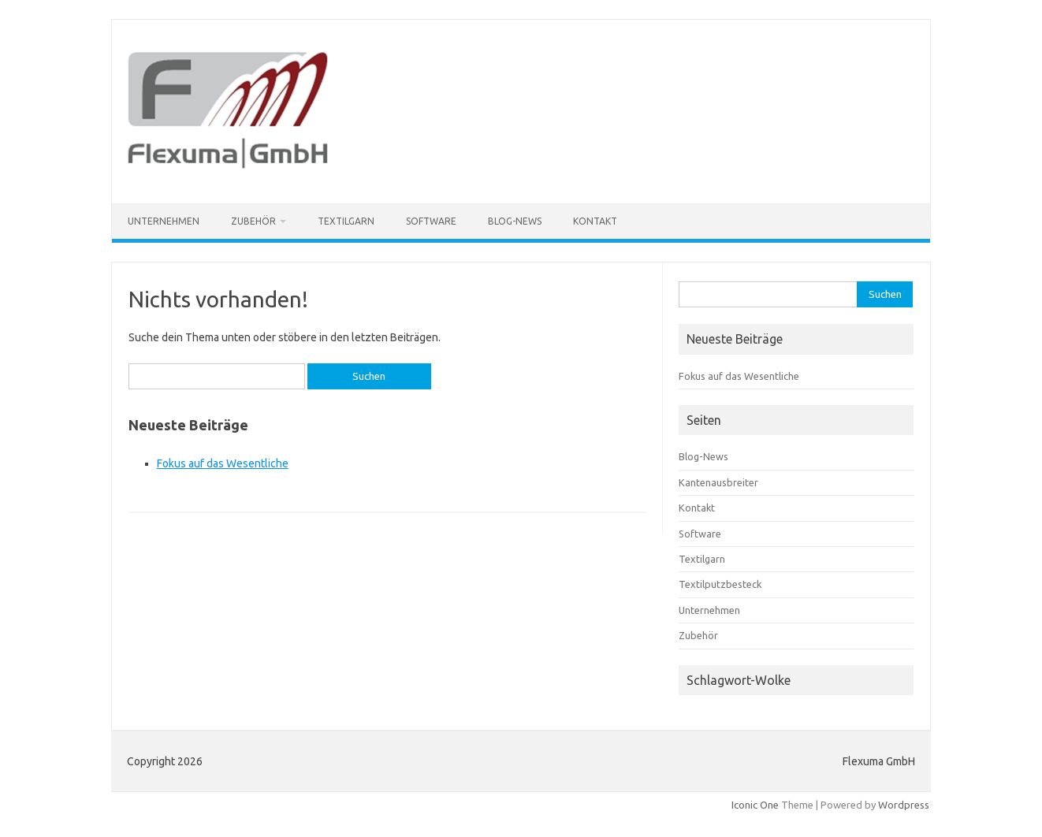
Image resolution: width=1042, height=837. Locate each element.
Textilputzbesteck (720, 584)
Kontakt (595, 221)
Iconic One (755, 804)
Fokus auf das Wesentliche (222, 463)
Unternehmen (163, 221)
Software (431, 221)
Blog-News (514, 221)
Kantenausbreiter (718, 482)
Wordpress (903, 804)
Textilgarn (346, 221)
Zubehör (253, 221)
